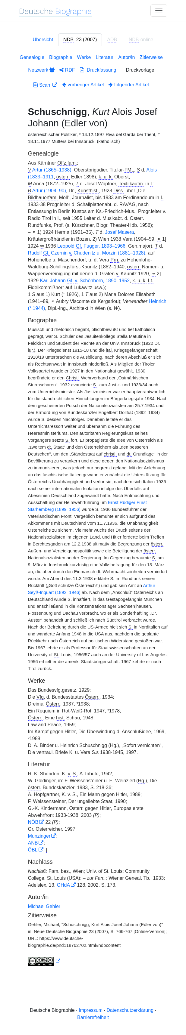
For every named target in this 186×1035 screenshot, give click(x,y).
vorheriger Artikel (83, 84)
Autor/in (126, 57)
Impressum (90, 1010)
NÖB (33, 822)
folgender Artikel (129, 84)
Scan (42, 85)
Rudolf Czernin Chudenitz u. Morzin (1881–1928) (86, 253)
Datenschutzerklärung (129, 1010)
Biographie (60, 57)
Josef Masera (119, 232)
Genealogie (32, 57)
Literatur (104, 57)
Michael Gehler (44, 906)
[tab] (80, 39)
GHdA (63, 885)
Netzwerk (41, 70)
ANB (33, 842)
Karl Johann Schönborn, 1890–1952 (85, 280)
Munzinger (39, 836)
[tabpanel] (93, 511)
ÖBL (33, 849)
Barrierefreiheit (93, 1017)
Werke (84, 57)
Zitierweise (151, 57)
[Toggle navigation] (158, 11)
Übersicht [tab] (43, 39)
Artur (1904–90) (49, 190)
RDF (67, 70)
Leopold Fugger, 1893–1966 (91, 246)
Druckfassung (98, 70)
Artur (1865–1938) (51, 169)
